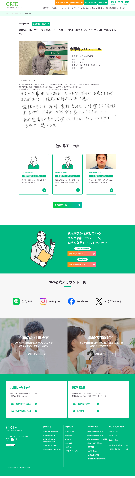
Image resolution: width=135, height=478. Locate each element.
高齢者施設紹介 (111, 8)
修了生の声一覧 (16, 14)
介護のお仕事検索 (96, 8)
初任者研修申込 (62, 2)
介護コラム (85, 8)
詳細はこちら (33, 355)
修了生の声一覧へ (67, 205)
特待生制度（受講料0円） (53, 451)
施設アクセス (70, 433)
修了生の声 (76, 8)
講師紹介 (69, 437)
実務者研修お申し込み (95, 437)
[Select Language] (124, 8)
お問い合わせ (90, 2)
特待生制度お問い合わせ (96, 445)
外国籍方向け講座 (51, 447)
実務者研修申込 (76, 2)
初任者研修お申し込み (95, 433)
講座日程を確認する (82, 254)
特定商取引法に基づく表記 (97, 461)
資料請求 (103, 2)
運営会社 (69, 449)
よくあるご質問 (93, 457)
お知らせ (69, 441)
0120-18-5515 (122, 2)
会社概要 (69, 445)
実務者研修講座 (50, 437)
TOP (7, 14)
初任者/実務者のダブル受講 (97, 441)
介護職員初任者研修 (51, 433)
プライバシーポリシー (73, 453)
